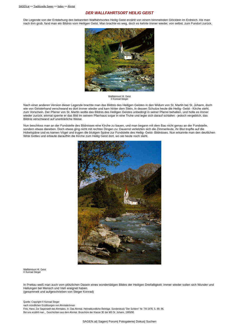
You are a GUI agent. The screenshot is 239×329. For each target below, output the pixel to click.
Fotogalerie (126, 321)
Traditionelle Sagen (43, 6)
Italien (60, 6)
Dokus (140, 321)
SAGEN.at (24, 6)
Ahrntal (71, 6)
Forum (113, 321)
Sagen (102, 321)
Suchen (151, 321)
